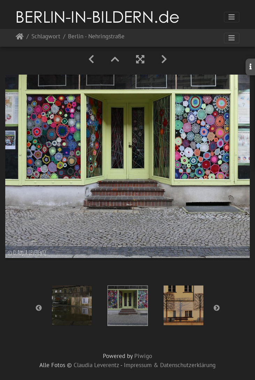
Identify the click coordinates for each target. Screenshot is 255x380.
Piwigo (143, 356)
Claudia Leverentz (96, 365)
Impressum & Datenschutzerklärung (170, 365)
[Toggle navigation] (231, 17)
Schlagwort (45, 36)
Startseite (20, 37)
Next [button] (216, 308)
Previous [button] (38, 308)
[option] (72, 305)
